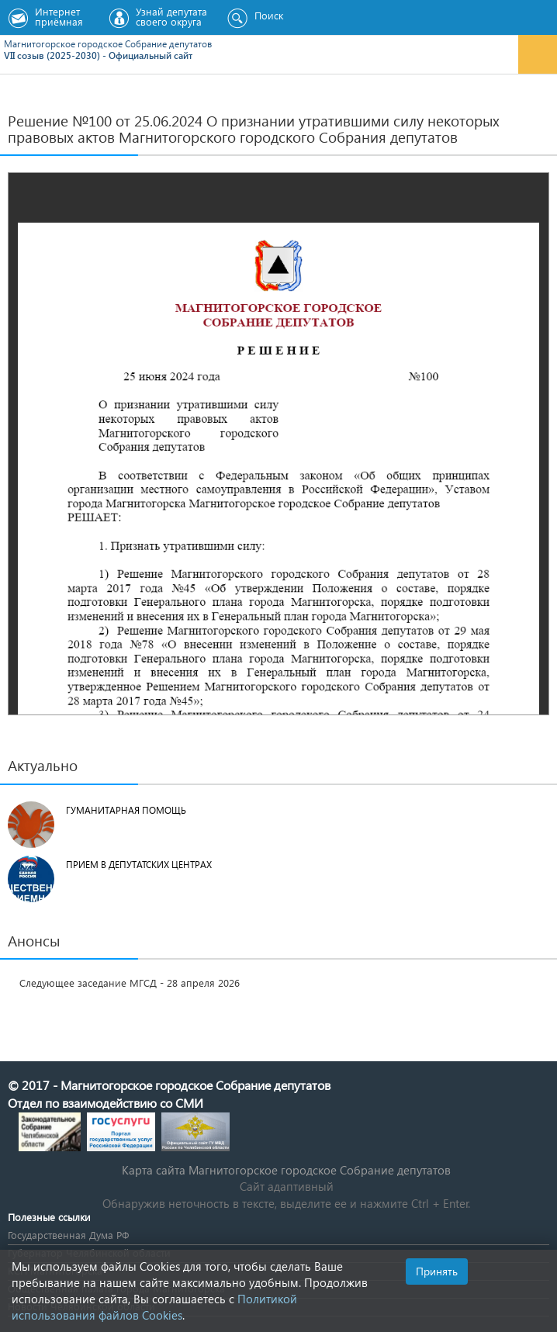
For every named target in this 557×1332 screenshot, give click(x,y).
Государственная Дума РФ (68, 1234)
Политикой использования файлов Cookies (154, 1307)
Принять (437, 1271)
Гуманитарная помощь (126, 810)
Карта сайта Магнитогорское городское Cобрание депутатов (286, 1170)
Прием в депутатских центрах (139, 864)
